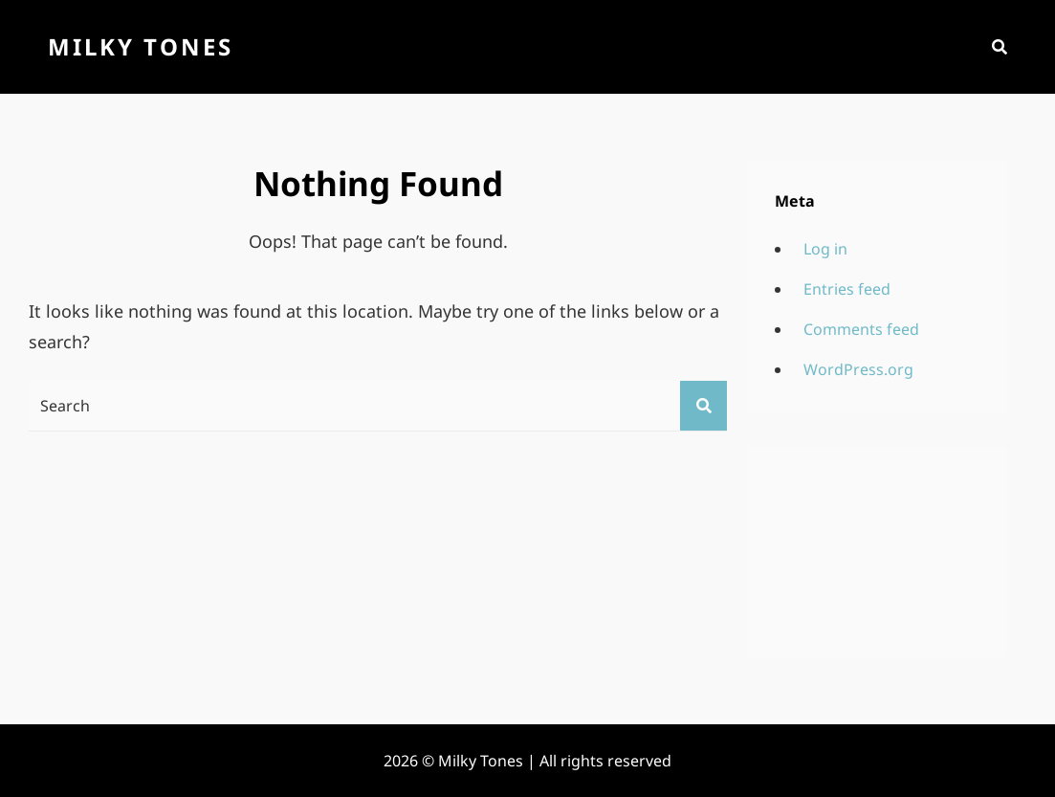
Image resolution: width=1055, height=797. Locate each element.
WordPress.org (858, 369)
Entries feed (846, 288)
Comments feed (861, 329)
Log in (825, 248)
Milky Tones (140, 46)
